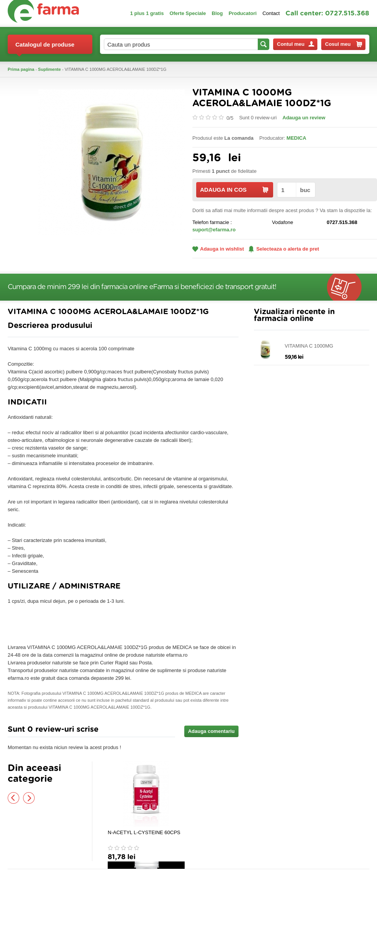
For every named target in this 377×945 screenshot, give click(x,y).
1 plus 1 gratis (146, 13)
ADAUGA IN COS (234, 189)
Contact (271, 13)
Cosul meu (343, 44)
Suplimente (49, 69)
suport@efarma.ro (213, 229)
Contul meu (295, 44)
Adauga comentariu (211, 731)
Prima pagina (21, 69)
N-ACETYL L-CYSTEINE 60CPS (144, 832)
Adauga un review (303, 117)
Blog (217, 13)
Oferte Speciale (188, 13)
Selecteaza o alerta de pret (284, 249)
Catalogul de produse (44, 47)
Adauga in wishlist (218, 249)
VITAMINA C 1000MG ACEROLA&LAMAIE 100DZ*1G (320, 346)
